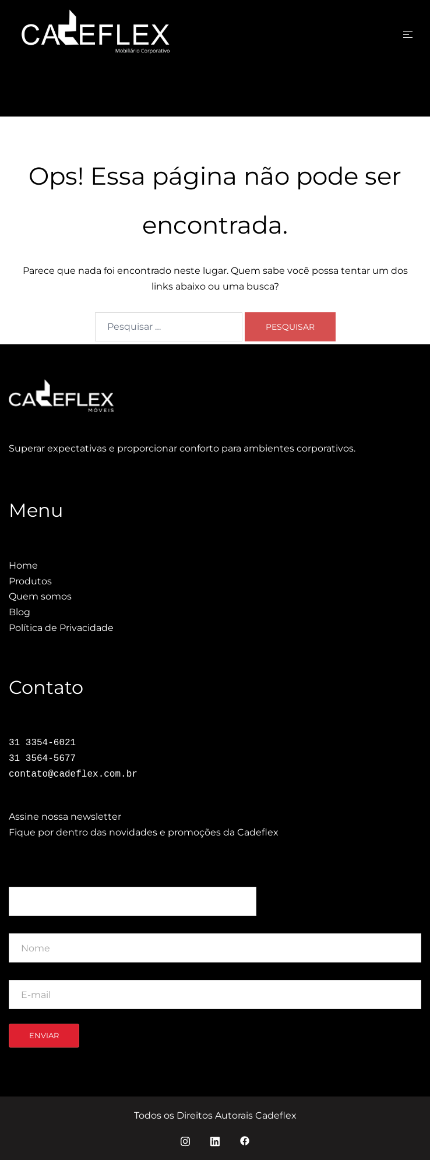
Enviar (44, 1035)
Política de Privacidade (61, 627)
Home (23, 565)
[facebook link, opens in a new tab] (244, 1139)
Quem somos (40, 596)
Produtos (30, 581)
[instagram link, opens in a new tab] (185, 1139)
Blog (19, 612)
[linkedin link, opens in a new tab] (215, 1139)
